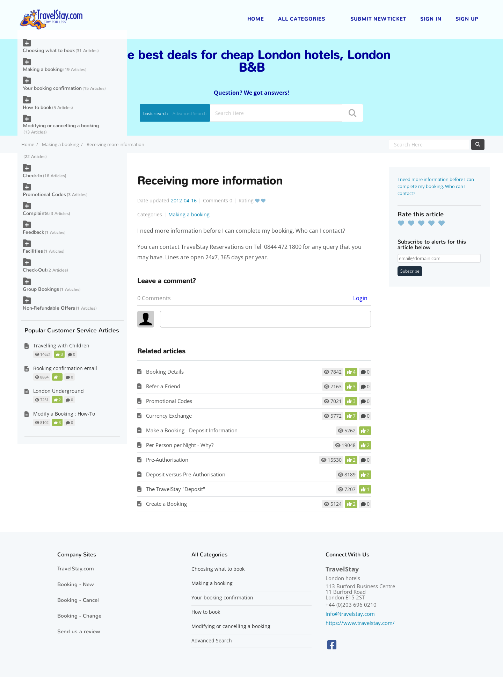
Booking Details (165, 371)
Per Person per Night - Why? (179, 444)
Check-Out (34, 270)
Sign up (466, 19)
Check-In (32, 175)
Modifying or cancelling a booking (61, 125)
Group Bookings (41, 289)
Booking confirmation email (65, 368)
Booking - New (75, 584)
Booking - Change (79, 615)
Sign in (431, 19)
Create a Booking (166, 503)
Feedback (33, 232)
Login (360, 298)
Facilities (33, 251)
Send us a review (78, 631)
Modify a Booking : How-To (64, 413)
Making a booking (60, 144)
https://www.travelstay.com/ (360, 622)
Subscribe (410, 271)
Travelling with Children (61, 345)
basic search (155, 113)
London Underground (58, 391)
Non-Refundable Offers (49, 308)
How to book (37, 107)
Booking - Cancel (78, 600)
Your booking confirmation (52, 88)
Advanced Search (189, 113)
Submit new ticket (378, 19)
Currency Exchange (169, 415)
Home (255, 19)
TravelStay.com (75, 568)
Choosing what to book (49, 50)
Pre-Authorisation (167, 459)
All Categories (301, 19)
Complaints (36, 213)
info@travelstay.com (350, 613)
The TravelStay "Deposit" (175, 488)
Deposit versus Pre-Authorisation (185, 474)
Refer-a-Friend (163, 386)
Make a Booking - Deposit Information (192, 430)
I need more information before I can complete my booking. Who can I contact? (436, 186)
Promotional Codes (169, 400)
